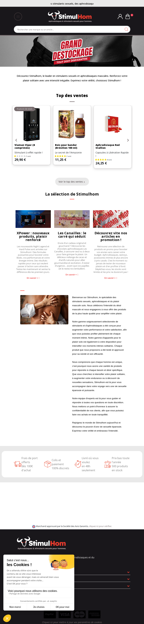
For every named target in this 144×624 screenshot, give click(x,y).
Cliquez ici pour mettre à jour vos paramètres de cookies (72, 622)
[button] (33, 278)
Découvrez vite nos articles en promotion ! (111, 236)
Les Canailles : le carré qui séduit (72, 235)
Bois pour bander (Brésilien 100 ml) (66, 146)
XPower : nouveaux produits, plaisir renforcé (33, 236)
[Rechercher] (72, 29)
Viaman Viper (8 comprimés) (25, 146)
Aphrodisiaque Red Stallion (108, 146)
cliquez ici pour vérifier (100, 526)
